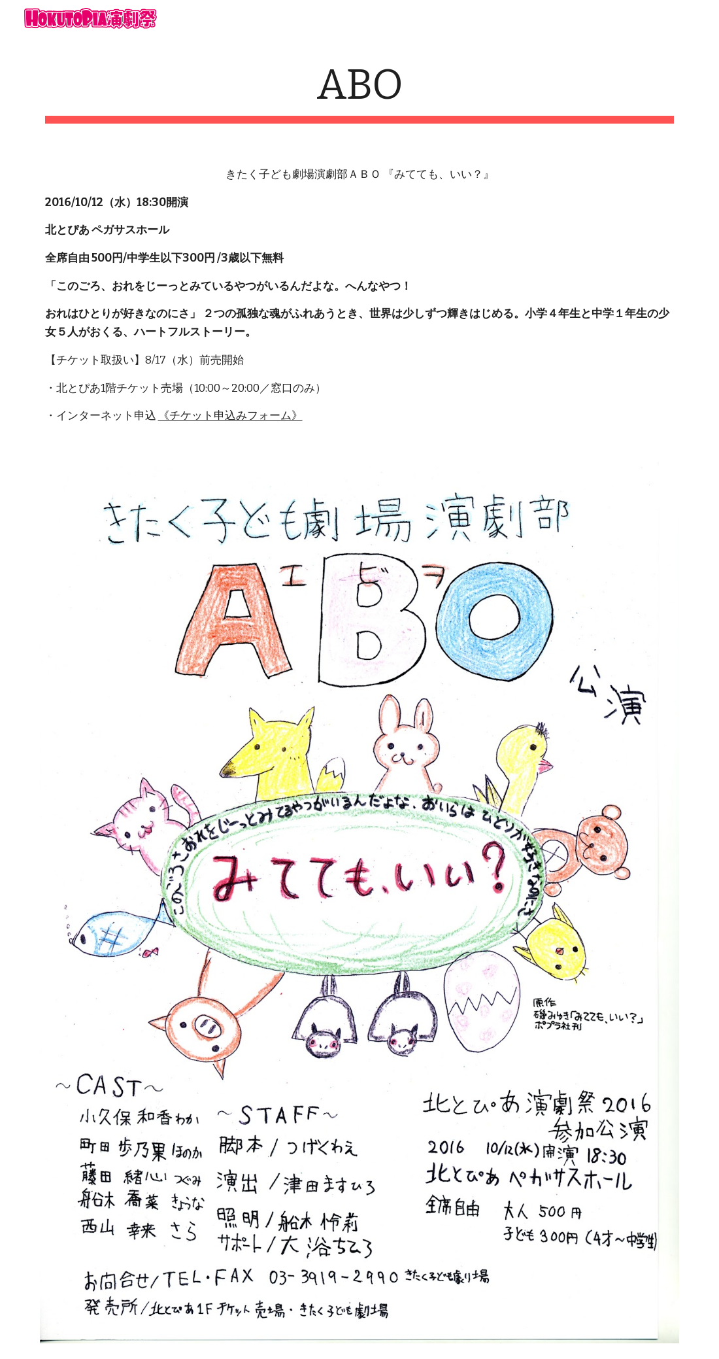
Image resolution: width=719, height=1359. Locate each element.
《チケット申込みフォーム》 (230, 415)
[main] (360, 92)
